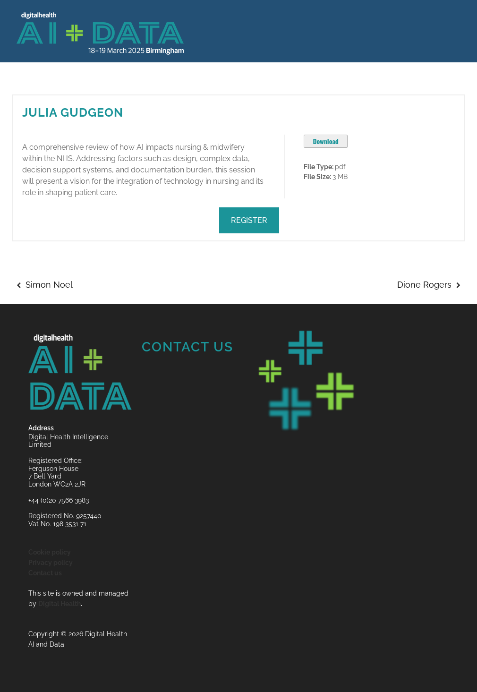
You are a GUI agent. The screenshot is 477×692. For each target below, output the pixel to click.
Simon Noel (49, 285)
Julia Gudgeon (72, 112)
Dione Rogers (424, 285)
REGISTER (249, 220)
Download (326, 141)
